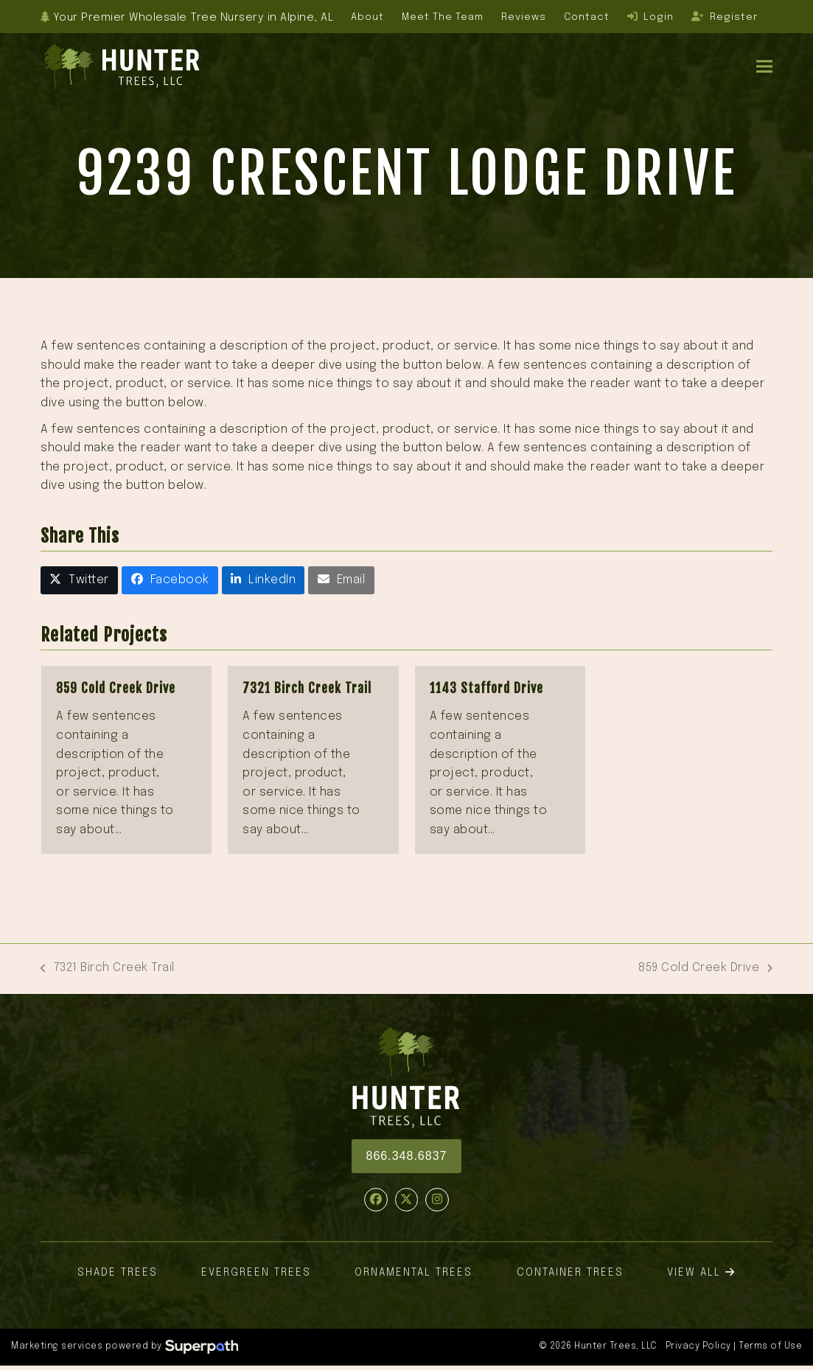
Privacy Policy (698, 1346)
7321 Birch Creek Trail (306, 688)
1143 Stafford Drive (486, 688)
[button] (764, 66)
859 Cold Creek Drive (115, 688)
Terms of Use (770, 1346)
